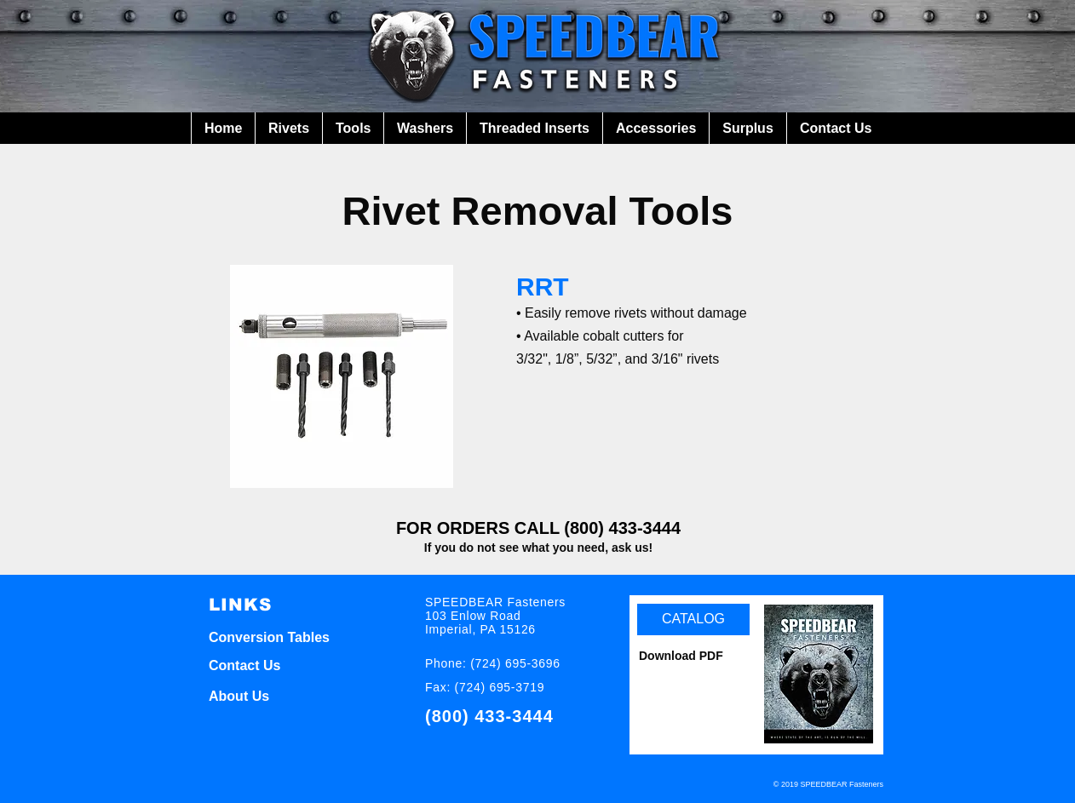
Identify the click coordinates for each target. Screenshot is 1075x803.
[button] (288, 128)
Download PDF (681, 655)
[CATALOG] (693, 619)
